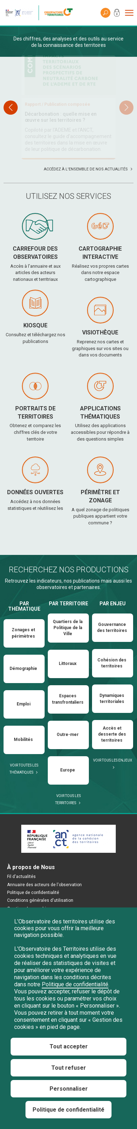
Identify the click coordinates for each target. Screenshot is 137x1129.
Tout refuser (68, 1067)
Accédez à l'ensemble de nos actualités (86, 230)
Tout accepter (69, 1046)
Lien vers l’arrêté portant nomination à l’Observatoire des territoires (64, 196)
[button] (126, 138)
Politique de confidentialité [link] (68, 1109)
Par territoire (68, 665)
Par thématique (24, 667)
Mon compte (117, 14)
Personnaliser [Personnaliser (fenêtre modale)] (69, 1088)
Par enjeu (112, 665)
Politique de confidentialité (75, 984)
